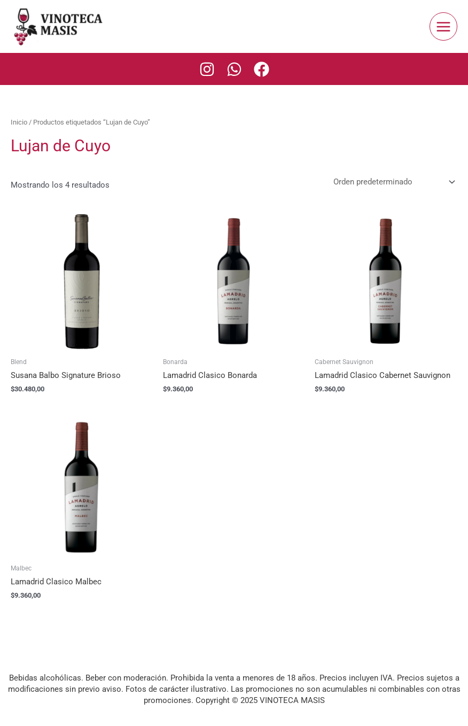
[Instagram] (207, 69)
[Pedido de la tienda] (392, 182)
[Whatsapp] (234, 69)
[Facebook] (261, 69)
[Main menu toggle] (443, 26)
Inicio (19, 122)
